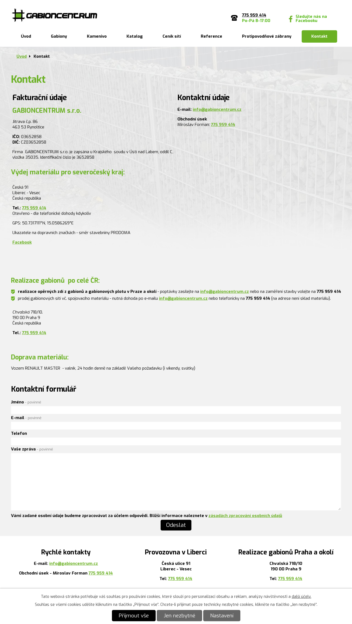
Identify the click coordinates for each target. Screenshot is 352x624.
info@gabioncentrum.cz (217, 109)
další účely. (301, 596)
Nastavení (221, 615)
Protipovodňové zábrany (267, 36)
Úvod (26, 36)
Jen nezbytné (179, 615)
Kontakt (319, 36)
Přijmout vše (134, 615)
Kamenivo (97, 36)
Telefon (19, 433)
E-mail (26, 417)
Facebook (22, 242)
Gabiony (59, 36)
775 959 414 (223, 124)
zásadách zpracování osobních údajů (245, 515)
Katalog (135, 36)
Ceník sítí (172, 36)
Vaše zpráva (32, 449)
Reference (211, 36)
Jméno (26, 402)
